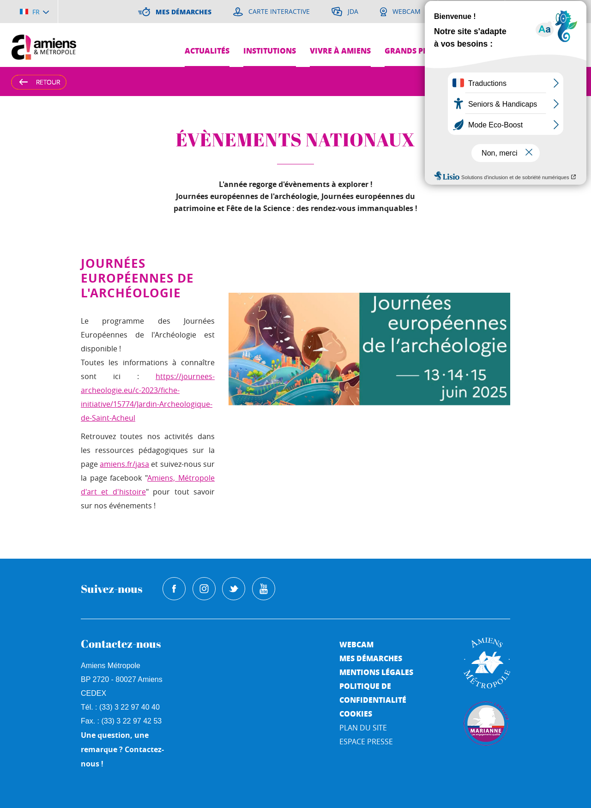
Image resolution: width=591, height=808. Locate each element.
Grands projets (417, 50)
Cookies (355, 713)
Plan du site (363, 728)
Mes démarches (370, 658)
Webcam (356, 644)
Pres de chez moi (497, 50)
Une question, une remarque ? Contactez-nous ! (122, 749)
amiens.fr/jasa (124, 464)
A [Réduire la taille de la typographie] (559, 81)
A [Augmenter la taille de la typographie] (541, 81)
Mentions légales (376, 672)
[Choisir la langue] (34, 11)
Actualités (207, 50)
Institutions (269, 50)
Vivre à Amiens (340, 50)
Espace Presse (366, 741)
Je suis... (562, 30)
